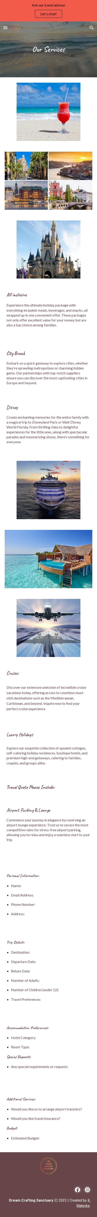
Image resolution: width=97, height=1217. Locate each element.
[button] (5, 27)
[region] (48, 10)
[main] (48, 49)
